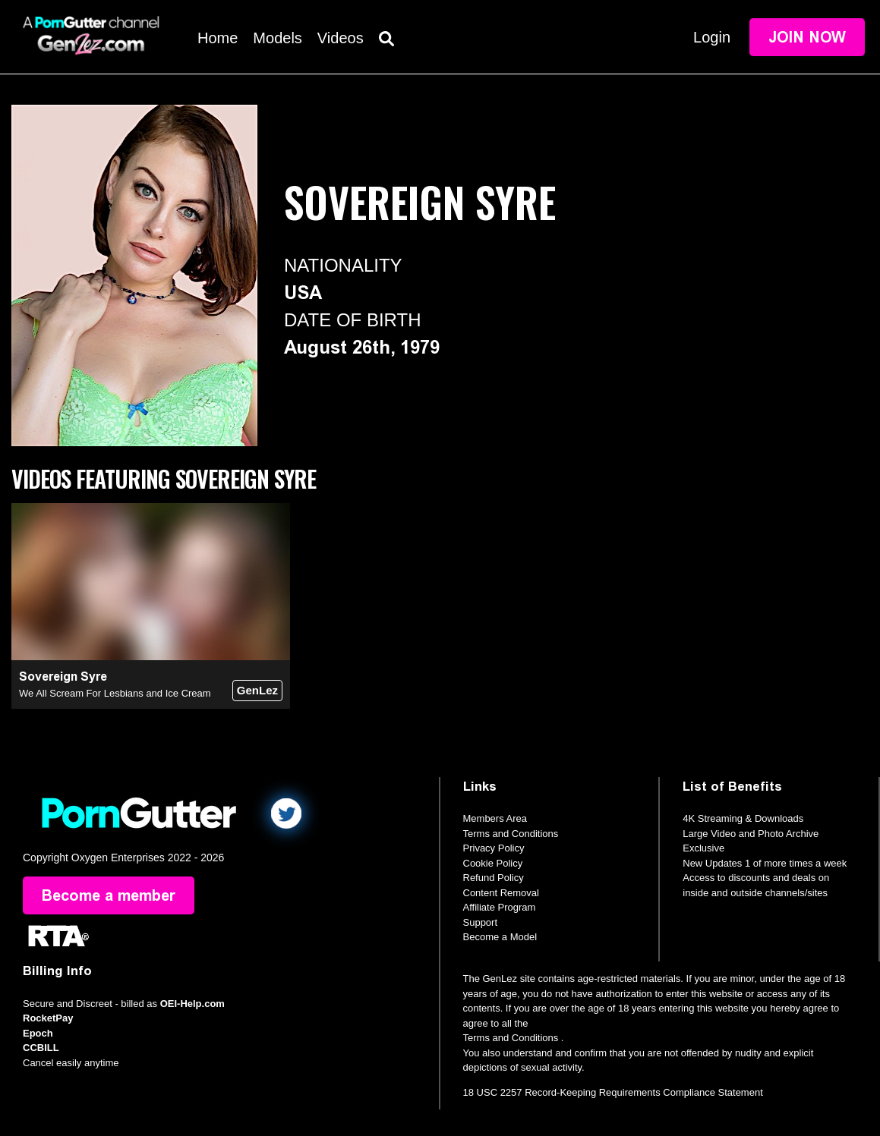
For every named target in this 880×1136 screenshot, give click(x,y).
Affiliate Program (499, 907)
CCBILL (41, 1047)
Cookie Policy (493, 863)
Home (217, 38)
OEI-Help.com (192, 1003)
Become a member (108, 895)
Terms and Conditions (511, 833)
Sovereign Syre (63, 676)
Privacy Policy (494, 848)
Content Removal (501, 892)
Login (711, 37)
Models (277, 38)
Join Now (807, 37)
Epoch (38, 1033)
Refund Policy (493, 877)
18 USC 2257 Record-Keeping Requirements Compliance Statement (613, 1092)
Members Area (495, 818)
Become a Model (500, 936)
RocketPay (48, 1018)
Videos (340, 38)
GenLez (257, 690)
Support (480, 922)
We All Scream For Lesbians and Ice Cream (115, 693)
